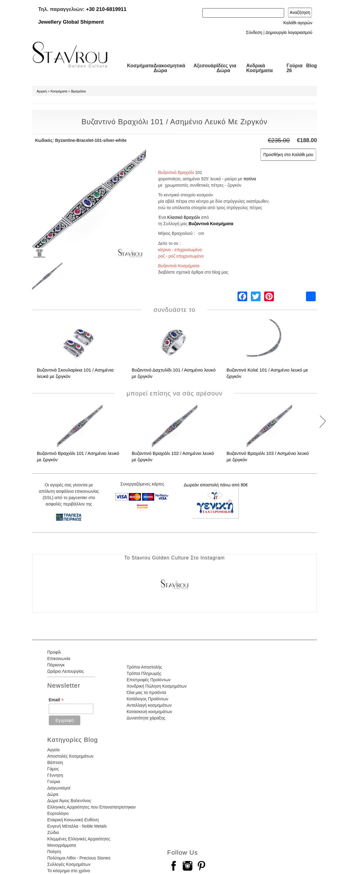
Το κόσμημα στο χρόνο (68, 870)
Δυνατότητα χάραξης (146, 718)
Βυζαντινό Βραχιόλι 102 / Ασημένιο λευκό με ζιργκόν (173, 456)
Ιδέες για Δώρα (226, 68)
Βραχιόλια (78, 91)
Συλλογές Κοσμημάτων (69, 864)
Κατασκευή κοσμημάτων (149, 711)
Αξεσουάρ (205, 65)
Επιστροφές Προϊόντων (149, 679)
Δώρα (52, 794)
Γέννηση (55, 775)
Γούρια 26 (295, 68)
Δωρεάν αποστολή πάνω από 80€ (216, 484)
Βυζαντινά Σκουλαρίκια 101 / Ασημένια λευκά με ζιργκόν (75, 373)
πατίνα (249, 178)
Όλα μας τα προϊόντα (146, 692)
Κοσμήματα (140, 65)
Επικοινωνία (58, 658)
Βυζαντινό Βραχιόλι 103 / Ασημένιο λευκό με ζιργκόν (268, 456)
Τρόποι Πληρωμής (144, 673)
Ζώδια (53, 832)
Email (56, 700)
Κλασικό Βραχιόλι (183, 217)
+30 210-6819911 (106, 9)
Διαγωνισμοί (58, 788)
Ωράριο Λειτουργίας (65, 671)
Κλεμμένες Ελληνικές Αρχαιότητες (78, 838)
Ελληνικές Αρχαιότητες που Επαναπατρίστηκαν (91, 807)
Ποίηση (54, 851)
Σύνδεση (254, 32)
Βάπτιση (55, 762)
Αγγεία (53, 749)
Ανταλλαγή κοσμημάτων (149, 705)
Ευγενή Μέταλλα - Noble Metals (77, 826)
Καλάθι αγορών (297, 22)
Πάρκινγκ (56, 664)
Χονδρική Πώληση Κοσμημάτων (157, 686)
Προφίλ (54, 652)
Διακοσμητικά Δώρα (169, 68)
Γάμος (53, 768)
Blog (311, 65)
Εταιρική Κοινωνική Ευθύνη (73, 819)
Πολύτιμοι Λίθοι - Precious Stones (78, 858)
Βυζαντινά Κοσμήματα (211, 223)
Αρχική (42, 91)
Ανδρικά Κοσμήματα (259, 68)
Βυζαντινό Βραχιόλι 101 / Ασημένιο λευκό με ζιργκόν (78, 456)
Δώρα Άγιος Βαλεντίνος (69, 800)
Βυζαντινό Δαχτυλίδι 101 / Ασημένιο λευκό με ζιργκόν (174, 373)
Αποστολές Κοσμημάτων (70, 756)
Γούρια (53, 781)
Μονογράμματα (61, 845)
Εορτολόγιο (57, 813)
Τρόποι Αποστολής (144, 667)
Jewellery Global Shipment (71, 22)
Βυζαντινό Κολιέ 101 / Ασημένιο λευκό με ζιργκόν (267, 373)
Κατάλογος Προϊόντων (147, 698)
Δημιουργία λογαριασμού (288, 32)
